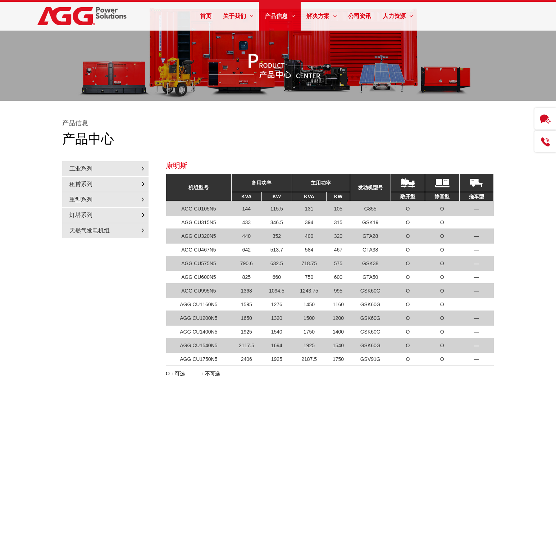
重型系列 (80, 199)
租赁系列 (80, 184)
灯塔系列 (80, 215)
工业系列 (80, 169)
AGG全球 (445, 19)
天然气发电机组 (89, 230)
